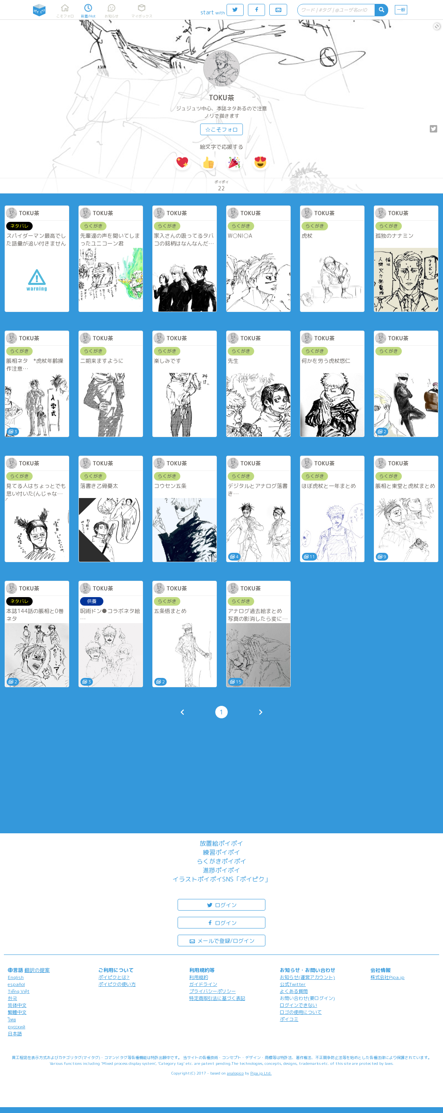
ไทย (12, 1019)
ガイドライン (203, 984)
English (16, 977)
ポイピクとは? (113, 977)
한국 (12, 998)
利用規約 (198, 977)
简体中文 (17, 1005)
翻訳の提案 (37, 970)
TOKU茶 (221, 98)
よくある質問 (294, 991)
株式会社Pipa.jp (387, 977)
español (16, 984)
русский (16, 1026)
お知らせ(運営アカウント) (307, 977)
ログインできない (298, 1005)
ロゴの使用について (301, 1012)
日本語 (15, 1033)
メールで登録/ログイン (222, 940)
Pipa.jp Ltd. (261, 1073)
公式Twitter (293, 984)
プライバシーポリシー (212, 991)
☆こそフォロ (221, 129)
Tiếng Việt (19, 991)
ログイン (221, 904)
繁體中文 (17, 1012)
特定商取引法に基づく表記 (217, 998)
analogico (235, 1073)
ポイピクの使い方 (117, 984)
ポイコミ (289, 1019)
